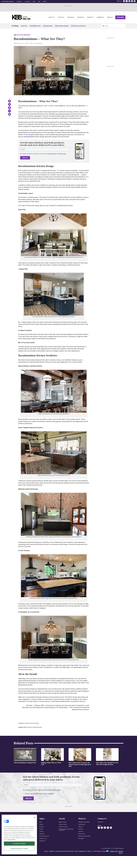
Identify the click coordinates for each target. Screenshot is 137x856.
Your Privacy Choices (99, 851)
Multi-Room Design (44, 836)
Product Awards (63, 824)
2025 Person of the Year (78, 26)
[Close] (35, 817)
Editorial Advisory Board (84, 836)
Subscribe (120, 17)
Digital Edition (81, 824)
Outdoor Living (43, 838)
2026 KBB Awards (35, 26)
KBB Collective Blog (22, 35)
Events (89, 17)
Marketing (41, 833)
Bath (40, 822)
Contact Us (100, 822)
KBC (39, 1)
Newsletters (81, 838)
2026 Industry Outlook (61, 26)
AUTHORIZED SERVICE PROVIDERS (64, 851)
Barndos (52, 114)
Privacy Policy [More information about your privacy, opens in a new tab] (11, 839)
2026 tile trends (48, 26)
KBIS (34, 1)
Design (41, 829)
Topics (60, 17)
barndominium (37, 727)
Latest (50, 17)
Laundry (41, 831)
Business (41, 826)
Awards (99, 17)
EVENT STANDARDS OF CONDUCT (83, 851)
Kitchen (29, 727)
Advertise (19, 1)
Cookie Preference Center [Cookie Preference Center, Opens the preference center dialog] (19, 848)
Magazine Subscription (84, 822)
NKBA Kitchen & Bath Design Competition (66, 830)
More (109, 17)
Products (80, 17)
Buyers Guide (81, 833)
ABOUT (46, 851)
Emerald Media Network (7, 1)
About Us (80, 826)
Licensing (27, 1)
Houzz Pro (24, 26)
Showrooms (42, 841)
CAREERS (51, 851)
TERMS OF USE (114, 851)
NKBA (44, 1)
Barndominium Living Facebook (66, 257)
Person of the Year (63, 826)
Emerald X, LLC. (109, 848)
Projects (70, 17)
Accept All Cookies (19, 843)
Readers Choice (62, 822)
